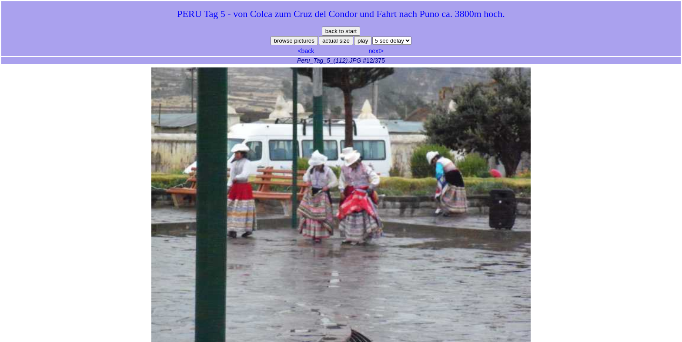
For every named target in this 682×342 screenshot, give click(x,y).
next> (376, 50)
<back (306, 50)
